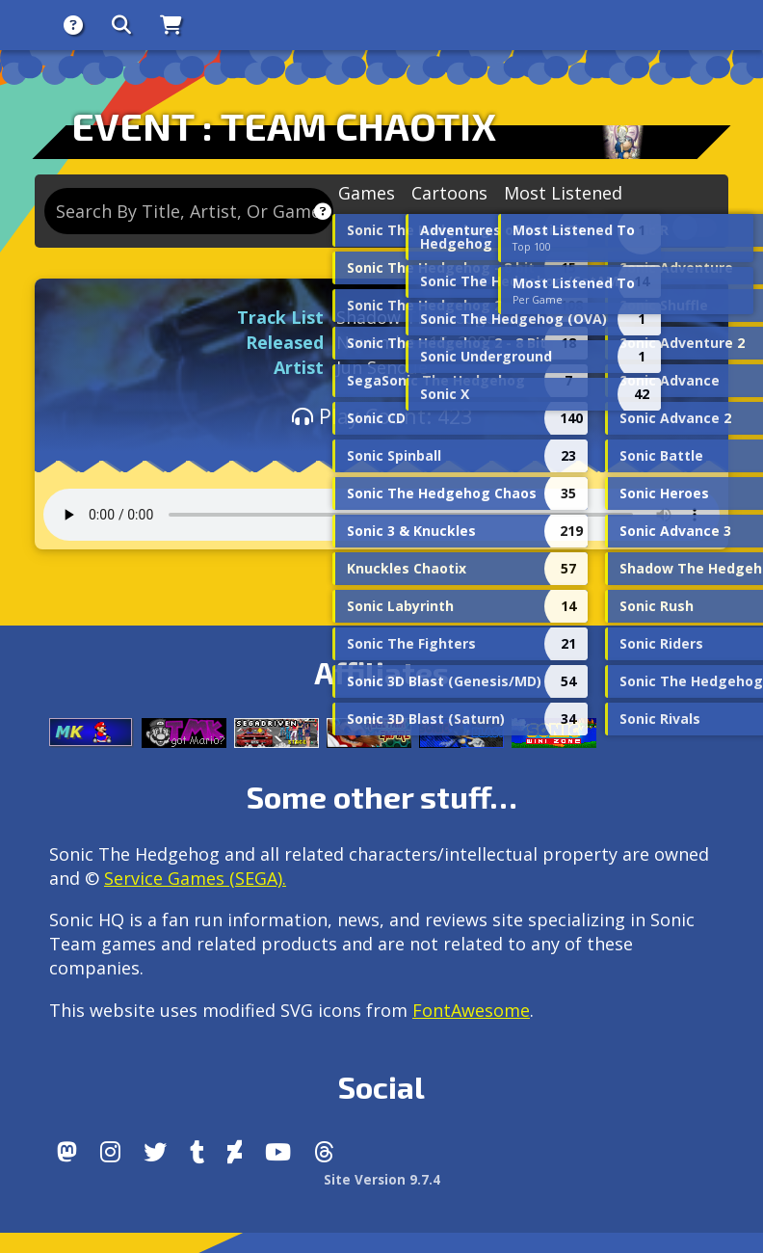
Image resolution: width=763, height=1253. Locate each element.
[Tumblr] (197, 1151)
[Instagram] (110, 1151)
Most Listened (563, 192)
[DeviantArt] (234, 1151)
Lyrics (645, 228)
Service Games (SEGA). (195, 878)
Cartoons (449, 192)
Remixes (529, 228)
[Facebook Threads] (324, 1151)
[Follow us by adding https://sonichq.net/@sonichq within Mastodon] (67, 1151)
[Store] (171, 25)
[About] (73, 25)
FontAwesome (471, 1010)
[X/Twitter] (155, 1151)
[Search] (121, 25)
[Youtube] (278, 1151)
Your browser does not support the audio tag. (381, 515)
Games (366, 192)
